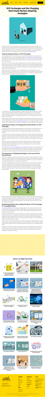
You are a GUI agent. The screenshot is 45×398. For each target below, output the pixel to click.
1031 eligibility (29, 382)
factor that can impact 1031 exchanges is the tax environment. (16, 147)
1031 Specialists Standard (29, 384)
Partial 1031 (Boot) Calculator (38, 385)
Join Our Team (20, 380)
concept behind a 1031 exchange (33, 57)
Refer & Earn (20, 382)
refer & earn (26, 2)
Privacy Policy (20, 389)
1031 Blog (28, 386)
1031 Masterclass (29, 380)
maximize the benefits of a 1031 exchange (10, 207)
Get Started (40, 2)
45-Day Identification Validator (38, 387)
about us (20, 2)
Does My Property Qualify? (22, 249)
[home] (5, 2)
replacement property (22, 121)
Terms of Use (20, 391)
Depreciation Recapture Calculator (39, 381)
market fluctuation (32, 51)
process (11, 2)
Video (19, 385)
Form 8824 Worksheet (38, 383)
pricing (16, 2)
